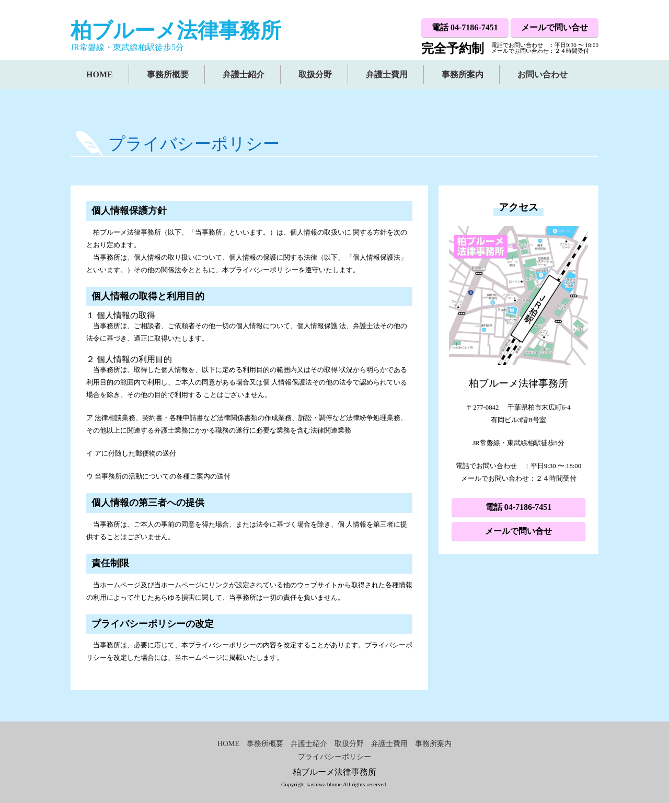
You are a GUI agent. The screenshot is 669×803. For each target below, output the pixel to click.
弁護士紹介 (243, 74)
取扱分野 (315, 74)
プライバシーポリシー (334, 756)
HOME (99, 74)
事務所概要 (168, 74)
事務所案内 (462, 74)
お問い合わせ (542, 74)
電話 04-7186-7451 (465, 27)
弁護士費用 (387, 74)
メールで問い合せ (554, 27)
